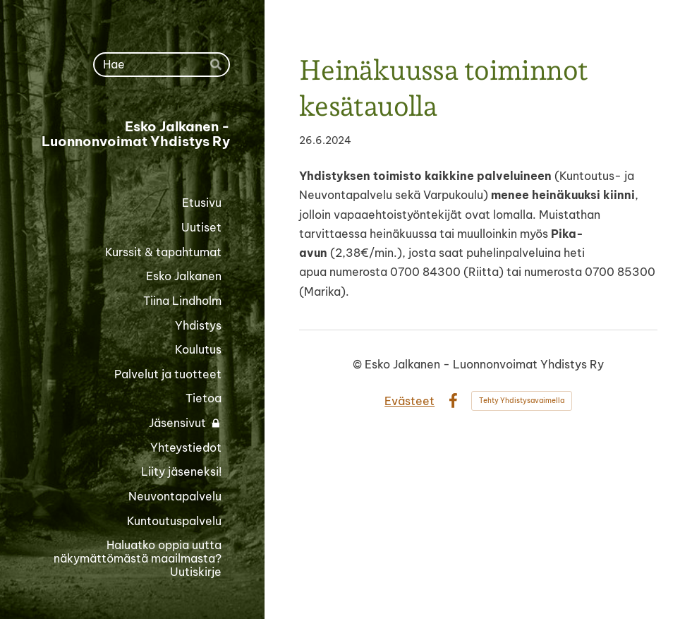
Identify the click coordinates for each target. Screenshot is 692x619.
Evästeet (409, 401)
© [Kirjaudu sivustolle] (359, 364)
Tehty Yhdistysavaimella (521, 400)
